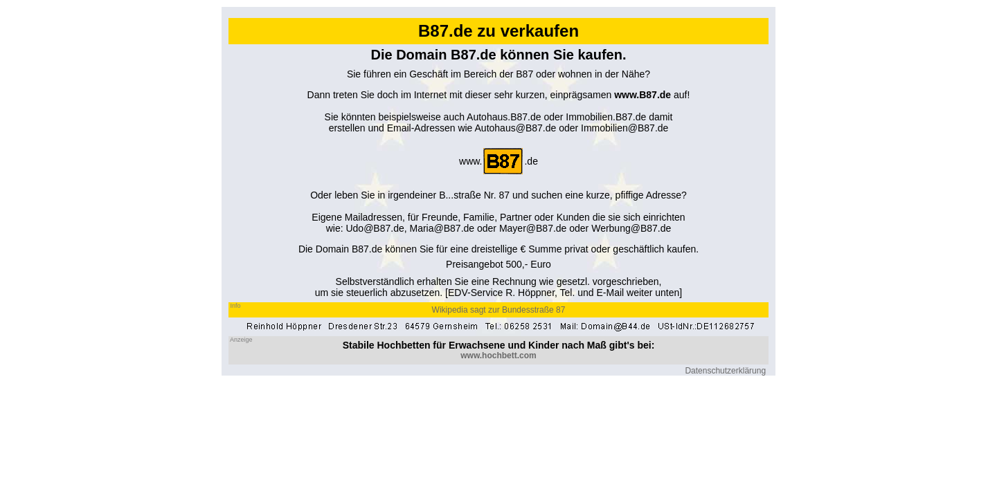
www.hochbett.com (498, 355)
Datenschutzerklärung (725, 371)
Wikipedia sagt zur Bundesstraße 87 (499, 310)
